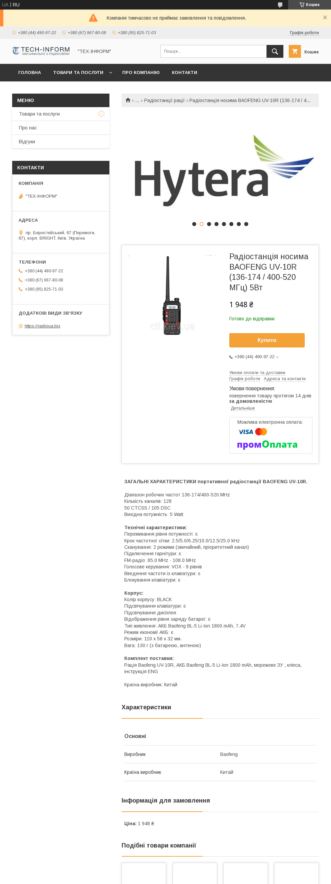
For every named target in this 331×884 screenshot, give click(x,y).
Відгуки (27, 141)
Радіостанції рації (164, 100)
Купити (267, 340)
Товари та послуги (78, 72)
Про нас (28, 127)
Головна (29, 72)
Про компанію (141, 72)
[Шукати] (274, 51)
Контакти (184, 72)
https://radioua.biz (42, 325)
